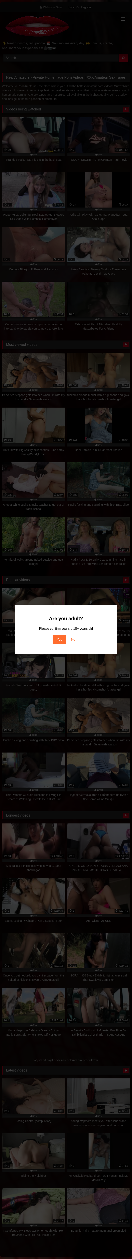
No (73, 639)
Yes (59, 639)
